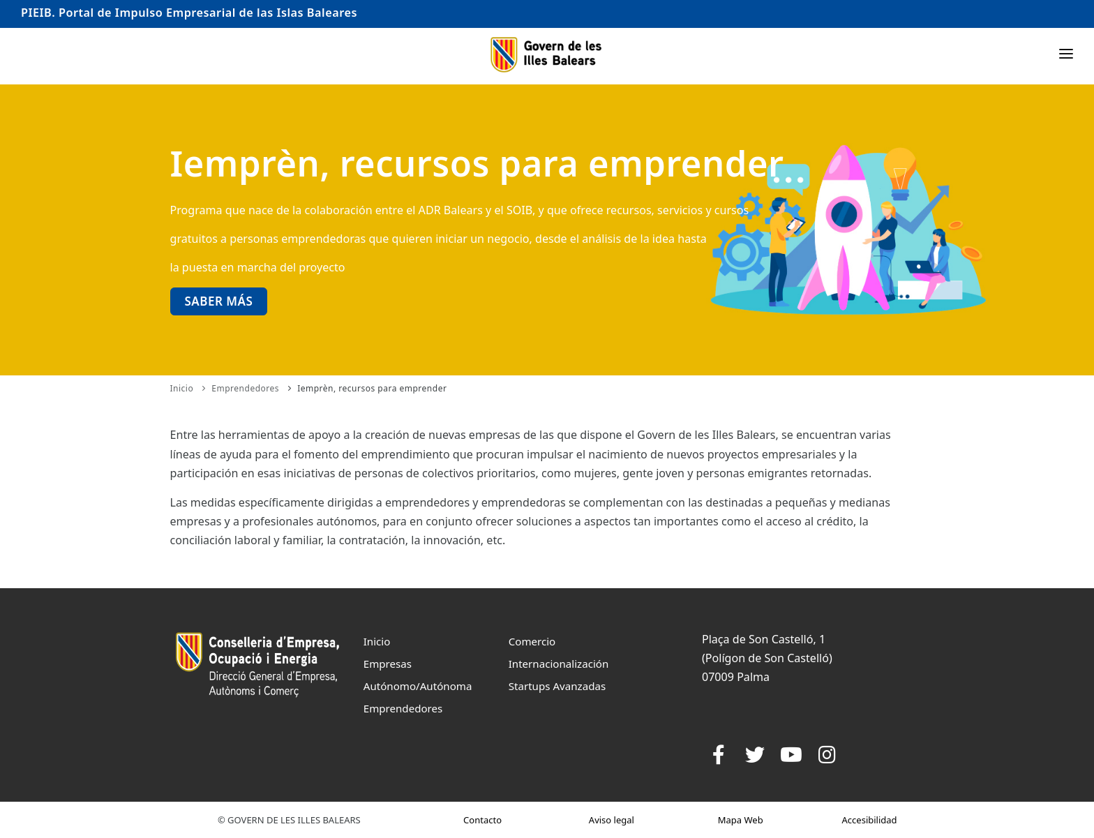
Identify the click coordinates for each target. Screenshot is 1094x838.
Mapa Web (740, 820)
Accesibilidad (869, 820)
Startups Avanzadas (557, 686)
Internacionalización (559, 664)
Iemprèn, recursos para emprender (372, 388)
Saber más (219, 301)
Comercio (532, 641)
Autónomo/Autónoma (418, 686)
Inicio (182, 388)
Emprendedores (245, 388)
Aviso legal (611, 820)
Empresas (388, 664)
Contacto (482, 820)
